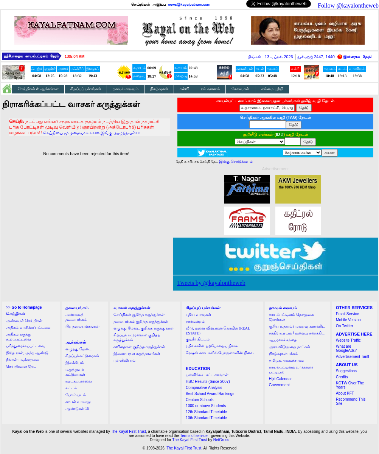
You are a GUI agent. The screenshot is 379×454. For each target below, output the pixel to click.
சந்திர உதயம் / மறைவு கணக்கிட (297, 333)
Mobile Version (348, 320)
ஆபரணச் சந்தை (283, 340)
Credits (342, 377)
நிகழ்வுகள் (159, 89)
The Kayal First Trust (128, 431)
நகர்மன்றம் (195, 321)
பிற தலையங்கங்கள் (82, 326)
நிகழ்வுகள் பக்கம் (283, 353)
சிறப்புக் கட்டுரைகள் (82, 356)
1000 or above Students (206, 406)
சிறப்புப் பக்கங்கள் (85, 89)
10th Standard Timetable (206, 418)
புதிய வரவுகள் (198, 315)
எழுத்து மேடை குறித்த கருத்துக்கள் (143, 328)
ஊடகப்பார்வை (78, 381)
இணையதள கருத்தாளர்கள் (136, 353)
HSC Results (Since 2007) (208, 381)
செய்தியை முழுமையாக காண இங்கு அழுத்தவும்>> (91, 133)
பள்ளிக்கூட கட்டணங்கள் (207, 375)
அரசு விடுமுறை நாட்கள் (289, 347)
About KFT (345, 393)
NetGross (221, 440)
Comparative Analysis (204, 388)
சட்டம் (71, 388)
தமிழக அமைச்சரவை (287, 360)
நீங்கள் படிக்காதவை (23, 360)
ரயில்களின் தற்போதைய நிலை (212, 346)
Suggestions (346, 371)
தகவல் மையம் (125, 89)
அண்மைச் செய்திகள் (24, 321)
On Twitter (344, 326)
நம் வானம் (210, 89)
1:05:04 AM (74, 56)
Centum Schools (199, 400)
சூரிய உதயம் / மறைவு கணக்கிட (297, 326)
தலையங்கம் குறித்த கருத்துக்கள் (140, 321)
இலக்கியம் (74, 363)
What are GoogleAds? (346, 348)
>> (24, 307)
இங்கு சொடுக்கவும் (236, 161)
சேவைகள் (240, 89)
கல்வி (184, 89)
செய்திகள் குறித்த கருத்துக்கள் (139, 315)
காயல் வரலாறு (78, 402)
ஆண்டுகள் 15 (77, 408)
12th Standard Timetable (206, 412)
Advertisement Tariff (352, 356)
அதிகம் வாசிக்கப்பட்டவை (28, 327)
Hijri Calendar (280, 379)
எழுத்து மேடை (78, 349)
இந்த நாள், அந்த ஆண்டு (27, 353)
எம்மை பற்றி (272, 89)
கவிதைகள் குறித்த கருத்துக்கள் (139, 347)
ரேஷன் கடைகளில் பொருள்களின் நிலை (219, 353)
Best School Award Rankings (210, 394)
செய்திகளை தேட (21, 366)
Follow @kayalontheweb (348, 5)
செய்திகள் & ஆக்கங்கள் (38, 89)
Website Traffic (348, 340)
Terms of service (194, 436)
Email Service (347, 314)
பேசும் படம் (75, 395)
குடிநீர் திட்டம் (198, 339)
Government (279, 385)
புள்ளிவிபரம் (124, 360)
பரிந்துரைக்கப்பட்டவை (25, 346)
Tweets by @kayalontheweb (211, 283)
